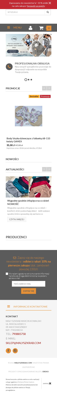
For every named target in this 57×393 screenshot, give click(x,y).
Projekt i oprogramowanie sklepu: (28, 371)
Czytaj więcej (16, 219)
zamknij (47, 383)
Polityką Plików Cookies (26, 382)
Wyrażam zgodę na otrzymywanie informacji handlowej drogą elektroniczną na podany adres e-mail (29, 276)
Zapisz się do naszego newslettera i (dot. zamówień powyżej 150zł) (28, 263)
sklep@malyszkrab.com (23, 343)
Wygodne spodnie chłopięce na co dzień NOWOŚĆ (28, 202)
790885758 (19, 334)
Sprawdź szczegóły (36, 6)
